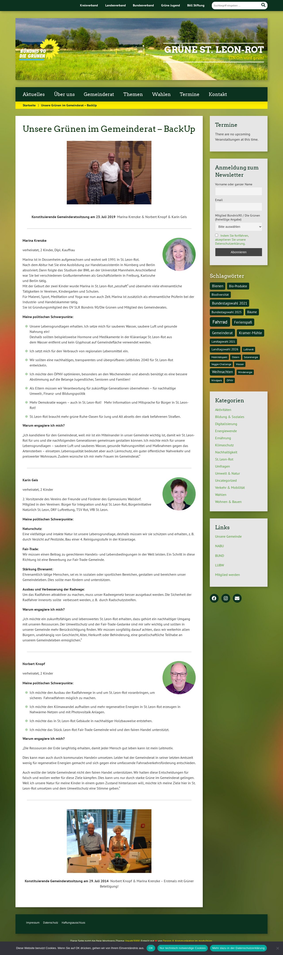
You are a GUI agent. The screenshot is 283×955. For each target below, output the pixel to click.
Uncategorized (226, 480)
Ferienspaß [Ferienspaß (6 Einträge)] (243, 322)
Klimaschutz (224, 445)
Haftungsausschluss (73, 922)
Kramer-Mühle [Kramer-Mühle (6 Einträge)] (250, 332)
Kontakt (218, 94)
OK (151, 948)
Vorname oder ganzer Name (233, 184)
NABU (219, 546)
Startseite (29, 105)
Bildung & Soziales (229, 416)
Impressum (33, 922)
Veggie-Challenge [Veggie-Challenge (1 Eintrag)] (221, 364)
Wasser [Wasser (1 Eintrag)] (240, 364)
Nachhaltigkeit (226, 452)
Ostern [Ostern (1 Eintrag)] (235, 357)
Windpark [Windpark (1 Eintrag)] (216, 380)
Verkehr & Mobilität (230, 487)
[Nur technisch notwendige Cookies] (277, 948)
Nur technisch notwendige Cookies (183, 948)
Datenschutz (50, 922)
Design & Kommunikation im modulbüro (187, 941)
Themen (133, 94)
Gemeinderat (99, 94)
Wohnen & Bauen (228, 501)
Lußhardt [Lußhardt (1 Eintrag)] (248, 349)
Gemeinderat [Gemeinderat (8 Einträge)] (222, 332)
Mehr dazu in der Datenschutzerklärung (238, 948)
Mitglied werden (227, 574)
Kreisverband (89, 5)
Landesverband (115, 5)
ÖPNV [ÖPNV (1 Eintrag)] (230, 380)
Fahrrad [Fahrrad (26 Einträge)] (219, 322)
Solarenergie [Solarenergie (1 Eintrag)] (251, 357)
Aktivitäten (223, 409)
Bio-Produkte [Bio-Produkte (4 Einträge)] (238, 286)
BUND (219, 555)
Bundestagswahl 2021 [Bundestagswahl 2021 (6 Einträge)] (229, 303)
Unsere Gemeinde (228, 536)
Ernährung (223, 438)
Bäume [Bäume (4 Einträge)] (252, 312)
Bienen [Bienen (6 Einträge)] (217, 286)
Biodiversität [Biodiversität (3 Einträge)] (220, 294)
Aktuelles (34, 94)
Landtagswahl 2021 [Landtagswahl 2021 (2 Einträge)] (223, 341)
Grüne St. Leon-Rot (214, 49)
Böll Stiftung (196, 5)
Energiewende (226, 431)
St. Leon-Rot (224, 459)
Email (219, 200)
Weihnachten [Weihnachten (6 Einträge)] (222, 371)
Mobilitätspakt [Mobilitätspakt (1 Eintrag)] (219, 357)
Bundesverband (143, 5)
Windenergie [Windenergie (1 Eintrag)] (245, 372)
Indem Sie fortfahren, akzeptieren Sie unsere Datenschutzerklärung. (232, 239)
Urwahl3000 (132, 941)
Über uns (64, 94)
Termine (189, 94)
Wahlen (161, 94)
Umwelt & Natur (227, 473)
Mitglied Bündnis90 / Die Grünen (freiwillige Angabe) (237, 217)
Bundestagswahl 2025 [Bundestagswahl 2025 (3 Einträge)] (227, 312)
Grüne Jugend (170, 5)
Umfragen (222, 466)
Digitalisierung (226, 424)
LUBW (219, 565)
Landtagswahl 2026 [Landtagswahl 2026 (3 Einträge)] (225, 349)
